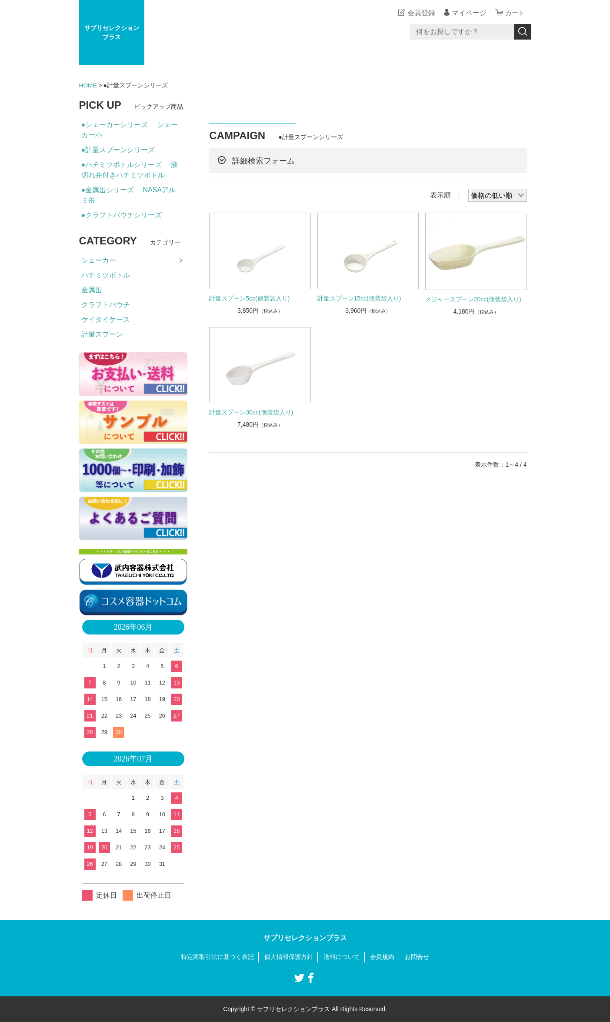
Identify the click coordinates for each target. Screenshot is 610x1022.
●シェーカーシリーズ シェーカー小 (129, 130)
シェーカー (98, 260)
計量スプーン (102, 334)
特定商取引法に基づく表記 (217, 956)
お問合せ (417, 956)
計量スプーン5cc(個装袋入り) (249, 297)
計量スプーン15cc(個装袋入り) (359, 297)
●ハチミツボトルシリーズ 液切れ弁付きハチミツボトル (129, 170)
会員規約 (382, 956)
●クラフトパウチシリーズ (121, 215)
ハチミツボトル (105, 275)
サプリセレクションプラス (111, 32)
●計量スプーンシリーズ (118, 150)
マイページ (467, 13)
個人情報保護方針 (288, 956)
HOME (88, 85)
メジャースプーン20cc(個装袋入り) (473, 298)
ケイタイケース (105, 319)
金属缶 (91, 290)
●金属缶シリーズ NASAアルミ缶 (128, 195)
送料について (341, 956)
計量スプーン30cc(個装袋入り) (251, 412)
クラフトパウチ (105, 304)
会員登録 (420, 13)
